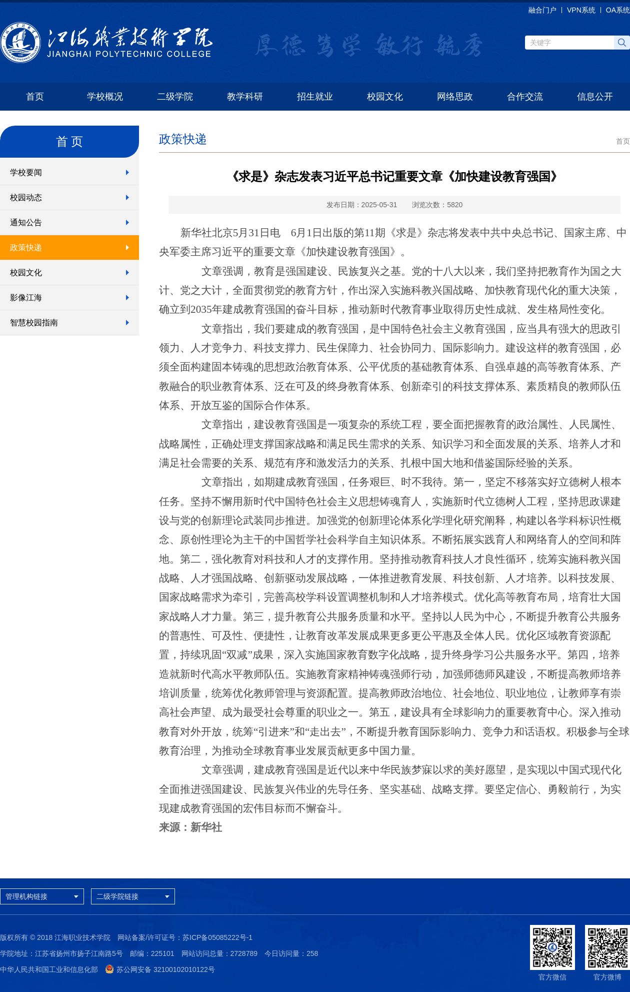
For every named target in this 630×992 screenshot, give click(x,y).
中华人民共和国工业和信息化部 (49, 969)
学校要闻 (26, 172)
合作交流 (525, 97)
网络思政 (455, 97)
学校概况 (105, 97)
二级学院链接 (135, 896)
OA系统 (618, 10)
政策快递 (26, 247)
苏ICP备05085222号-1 (217, 937)
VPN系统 (581, 10)
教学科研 (245, 97)
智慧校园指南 (34, 322)
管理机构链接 (45, 896)
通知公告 (26, 222)
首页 (35, 97)
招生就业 (315, 97)
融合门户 (542, 10)
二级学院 (175, 97)
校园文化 (385, 97)
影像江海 (26, 297)
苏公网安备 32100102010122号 (160, 969)
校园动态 (26, 197)
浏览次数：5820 (437, 205)
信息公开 (595, 97)
